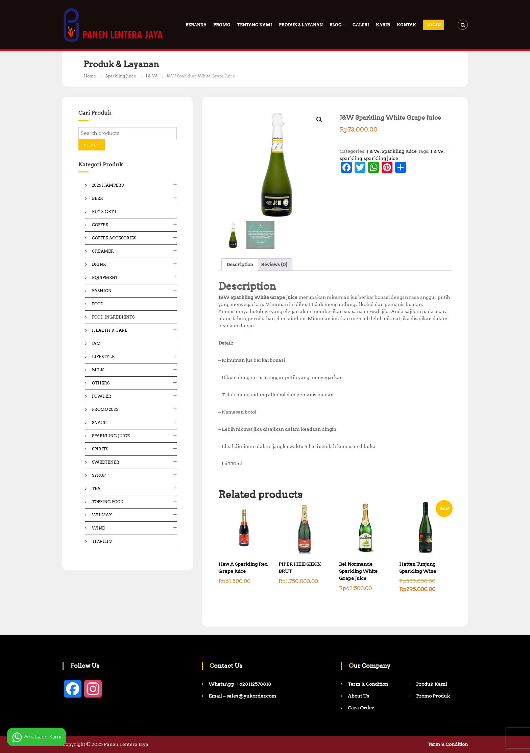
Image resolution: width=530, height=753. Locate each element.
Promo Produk (433, 696)
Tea (96, 488)
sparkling (351, 158)
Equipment (105, 277)
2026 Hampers (108, 185)
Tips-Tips (102, 541)
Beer (97, 198)
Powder (101, 396)
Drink (99, 264)
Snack (99, 422)
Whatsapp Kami (36, 737)
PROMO (222, 24)
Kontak (406, 24)
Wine (98, 528)
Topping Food (107, 501)
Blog (336, 24)
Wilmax (102, 514)
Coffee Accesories (114, 237)
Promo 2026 (105, 409)
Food (97, 303)
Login (433, 24)
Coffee (100, 224)
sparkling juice (381, 158)
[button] (319, 120)
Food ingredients (113, 317)
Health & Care (109, 330)
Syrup (98, 475)
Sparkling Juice (120, 75)
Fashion (102, 290)
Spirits (100, 448)
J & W (151, 75)
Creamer (103, 251)
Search (91, 145)
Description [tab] (239, 264)
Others (101, 382)
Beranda (196, 24)
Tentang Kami (254, 24)
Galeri (361, 24)
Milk (98, 369)
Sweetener (105, 462)
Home (89, 75)
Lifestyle (103, 356)
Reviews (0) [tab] (274, 264)
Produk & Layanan (301, 24)
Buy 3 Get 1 (104, 211)
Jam (96, 343)
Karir (383, 24)
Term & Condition (448, 744)
